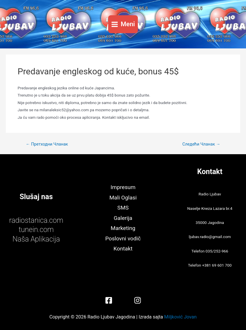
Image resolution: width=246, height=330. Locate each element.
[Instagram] (137, 300)
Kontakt (123, 248)
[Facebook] (108, 300)
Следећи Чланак (201, 144)
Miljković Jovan (180, 317)
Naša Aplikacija (36, 239)
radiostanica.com (36, 220)
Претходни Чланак (47, 144)
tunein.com (36, 229)
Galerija (123, 218)
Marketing (123, 228)
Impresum (122, 187)
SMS (123, 207)
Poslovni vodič (123, 238)
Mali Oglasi (123, 197)
